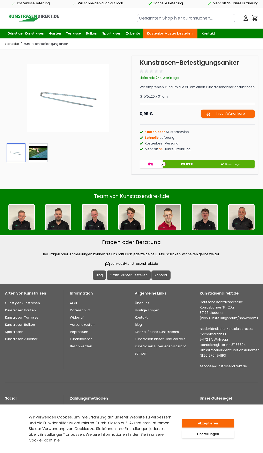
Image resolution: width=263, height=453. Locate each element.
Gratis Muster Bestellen (129, 275)
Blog (99, 275)
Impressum (79, 331)
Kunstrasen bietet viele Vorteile (160, 339)
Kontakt (208, 33)
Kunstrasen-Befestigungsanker (46, 44)
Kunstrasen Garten (20, 310)
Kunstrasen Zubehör (21, 339)
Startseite (12, 44)
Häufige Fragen (147, 310)
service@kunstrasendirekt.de (131, 263)
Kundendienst (81, 339)
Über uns (142, 303)
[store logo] (33, 18)
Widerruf (77, 317)
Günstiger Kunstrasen (22, 303)
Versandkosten (82, 324)
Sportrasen (14, 331)
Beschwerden (81, 346)
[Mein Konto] (245, 18)
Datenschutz (80, 310)
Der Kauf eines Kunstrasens (157, 331)
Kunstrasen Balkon (20, 324)
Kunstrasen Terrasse (21, 317)
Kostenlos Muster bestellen (170, 33)
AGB (73, 303)
